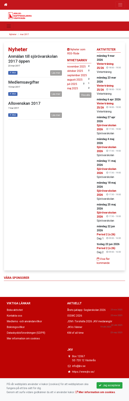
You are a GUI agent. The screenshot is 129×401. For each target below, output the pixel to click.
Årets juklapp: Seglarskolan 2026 (86, 310)
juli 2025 (72, 84)
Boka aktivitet (15, 310)
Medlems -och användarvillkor (24, 321)
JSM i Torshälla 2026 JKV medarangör (89, 321)
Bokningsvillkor (16, 327)
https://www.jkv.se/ (83, 371)
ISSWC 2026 (74, 315)
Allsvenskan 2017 (24, 103)
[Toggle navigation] (120, 4)
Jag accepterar (109, 385)
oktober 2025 (75, 71)
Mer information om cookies (23, 338)
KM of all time (75, 332)
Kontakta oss (14, 315)
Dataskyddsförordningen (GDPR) (26, 332)
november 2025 (76, 66)
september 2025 (77, 75)
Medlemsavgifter (23, 82)
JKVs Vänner (74, 327)
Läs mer (56, 73)
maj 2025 (72, 88)
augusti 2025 (74, 79)
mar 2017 (24, 34)
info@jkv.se (78, 366)
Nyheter (12, 34)
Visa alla (85, 95)
